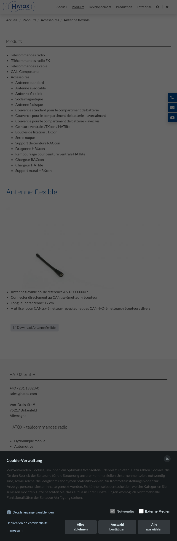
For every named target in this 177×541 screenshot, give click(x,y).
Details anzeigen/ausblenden (33, 512)
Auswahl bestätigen (117, 527)
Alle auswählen (154, 527)
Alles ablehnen (81, 527)
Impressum (14, 530)
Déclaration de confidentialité (27, 523)
